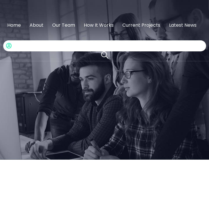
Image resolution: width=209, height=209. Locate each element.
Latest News (183, 25)
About (36, 25)
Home (14, 25)
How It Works (99, 25)
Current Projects (141, 25)
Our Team (63, 25)
